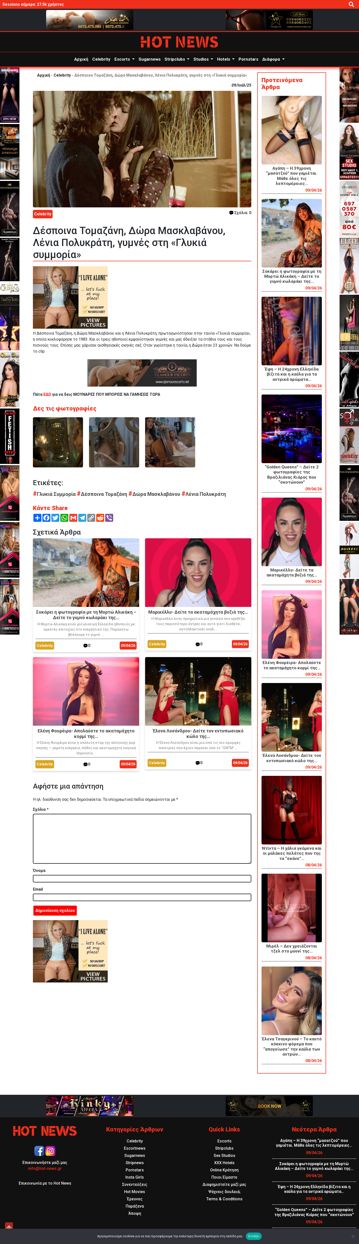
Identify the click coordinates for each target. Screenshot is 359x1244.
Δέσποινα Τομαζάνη (102, 494)
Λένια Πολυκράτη (203, 494)
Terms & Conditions (224, 1199)
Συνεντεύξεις (134, 1184)
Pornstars (248, 59)
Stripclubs (175, 59)
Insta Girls (134, 1177)
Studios (201, 59)
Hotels (224, 59)
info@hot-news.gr (45, 1168)
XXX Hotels (224, 1162)
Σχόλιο (41, 809)
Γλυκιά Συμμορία (55, 494)
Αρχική (81, 59)
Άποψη (134, 1213)
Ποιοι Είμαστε (224, 1177)
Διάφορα (271, 59)
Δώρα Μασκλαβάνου (154, 494)
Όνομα (39, 870)
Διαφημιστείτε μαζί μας (224, 1184)
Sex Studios (224, 1155)
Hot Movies (134, 1191)
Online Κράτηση (224, 1170)
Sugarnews (150, 59)
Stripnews (135, 1162)
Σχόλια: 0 (240, 212)
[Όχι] (352, 1236)
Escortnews (135, 1148)
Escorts (122, 59)
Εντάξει (253, 1236)
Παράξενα (135, 1206)
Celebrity (101, 59)
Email (38, 889)
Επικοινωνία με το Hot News (45, 1183)
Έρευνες (135, 1199)
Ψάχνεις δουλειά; (224, 1191)
